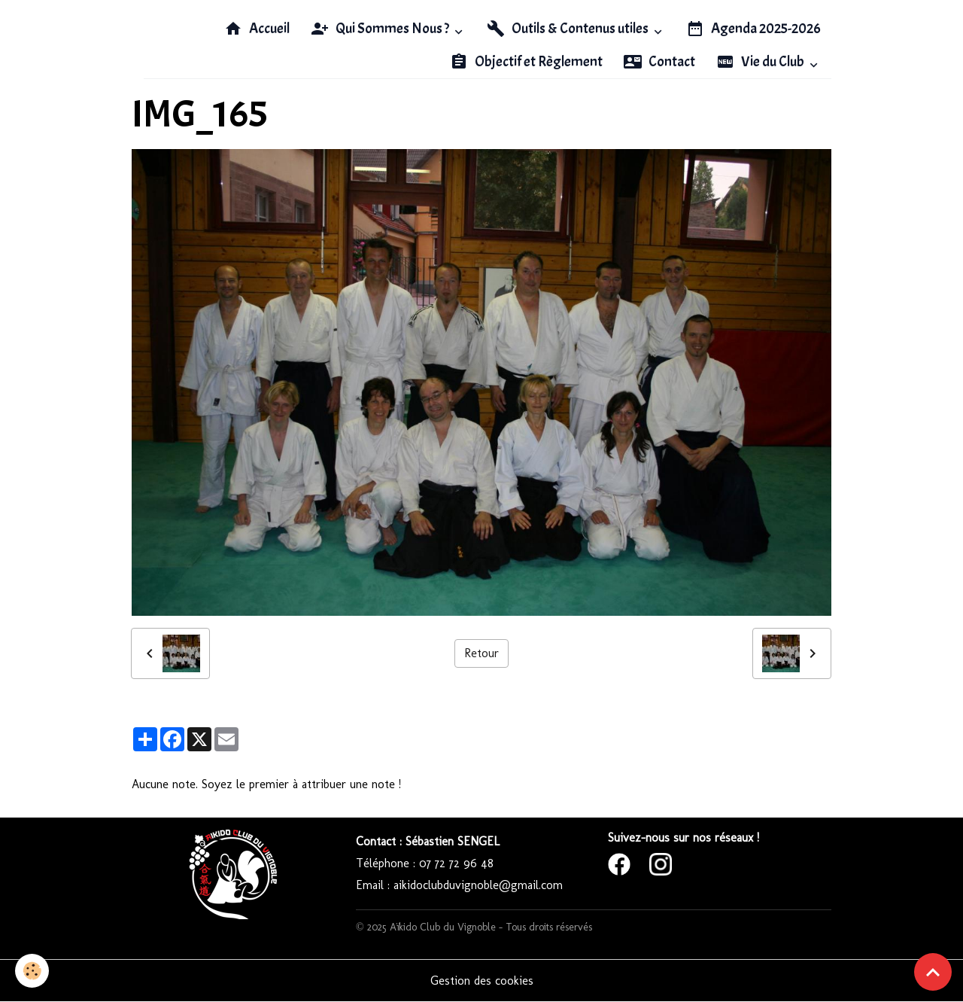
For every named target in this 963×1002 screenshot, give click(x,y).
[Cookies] (32, 971)
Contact (659, 62)
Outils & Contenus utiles (569, 29)
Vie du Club (761, 62)
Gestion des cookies (481, 980)
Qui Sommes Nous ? (381, 29)
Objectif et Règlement (526, 62)
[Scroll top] (933, 972)
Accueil (257, 29)
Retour (481, 653)
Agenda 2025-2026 (753, 29)
